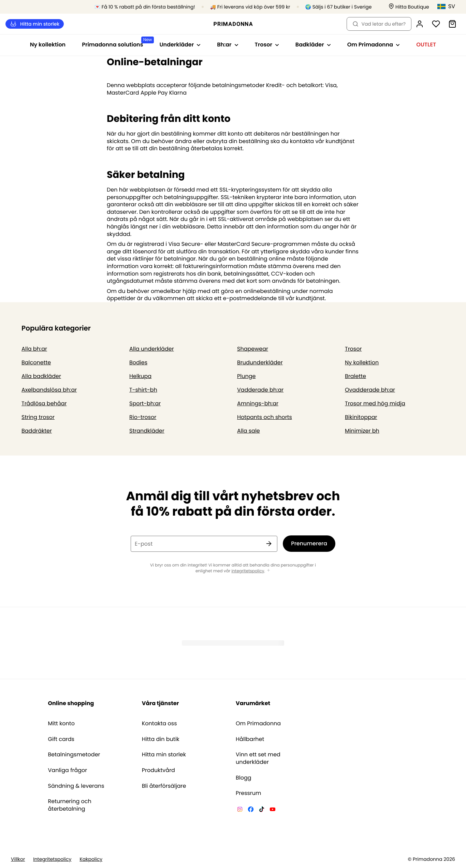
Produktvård (158, 770)
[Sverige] (449, 6)
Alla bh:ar (34, 349)
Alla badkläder (41, 376)
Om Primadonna (258, 723)
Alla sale (248, 431)
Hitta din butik (160, 739)
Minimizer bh (362, 431)
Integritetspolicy (52, 859)
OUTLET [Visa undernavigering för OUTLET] (426, 44)
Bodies (138, 362)
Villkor (18, 859)
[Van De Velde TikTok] (262, 810)
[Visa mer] (268, 571)
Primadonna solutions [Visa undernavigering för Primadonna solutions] (116, 42)
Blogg (243, 778)
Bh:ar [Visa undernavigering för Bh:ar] (227, 44)
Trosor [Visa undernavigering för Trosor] (267, 44)
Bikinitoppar (361, 417)
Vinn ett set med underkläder (258, 758)
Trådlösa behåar (44, 403)
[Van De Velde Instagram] (240, 810)
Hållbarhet (250, 739)
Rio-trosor (142, 417)
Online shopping (71, 703)
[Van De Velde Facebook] (251, 810)
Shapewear (252, 349)
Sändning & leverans (76, 786)
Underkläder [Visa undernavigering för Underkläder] (180, 44)
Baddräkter (36, 431)
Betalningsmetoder (74, 754)
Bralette (355, 376)
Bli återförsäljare (164, 786)
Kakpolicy (90, 859)
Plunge (246, 376)
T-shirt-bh (143, 390)
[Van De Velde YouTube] (272, 810)
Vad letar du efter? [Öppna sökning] (379, 23)
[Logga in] (419, 24)
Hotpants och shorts (264, 417)
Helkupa (140, 376)
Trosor (353, 349)
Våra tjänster (160, 703)
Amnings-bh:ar (257, 403)
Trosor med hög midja (375, 403)
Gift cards (61, 739)
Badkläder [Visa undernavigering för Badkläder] (313, 44)
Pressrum (248, 793)
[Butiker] (409, 7)
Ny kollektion (47, 44)
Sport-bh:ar (145, 403)
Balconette (36, 362)
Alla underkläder (151, 349)
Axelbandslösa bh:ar (49, 390)
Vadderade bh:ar (260, 390)
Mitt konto (61, 723)
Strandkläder (146, 431)
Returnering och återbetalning (69, 805)
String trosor (38, 417)
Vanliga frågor (67, 770)
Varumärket (253, 703)
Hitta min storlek (34, 24)
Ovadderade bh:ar (370, 390)
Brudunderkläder (260, 362)
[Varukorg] (452, 24)
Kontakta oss (159, 723)
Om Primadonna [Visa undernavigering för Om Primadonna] (373, 44)
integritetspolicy (247, 571)
